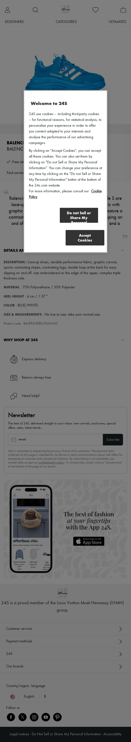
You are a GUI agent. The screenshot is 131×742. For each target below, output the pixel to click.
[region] (65, 171)
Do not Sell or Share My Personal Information (79, 217)
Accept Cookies (85, 238)
